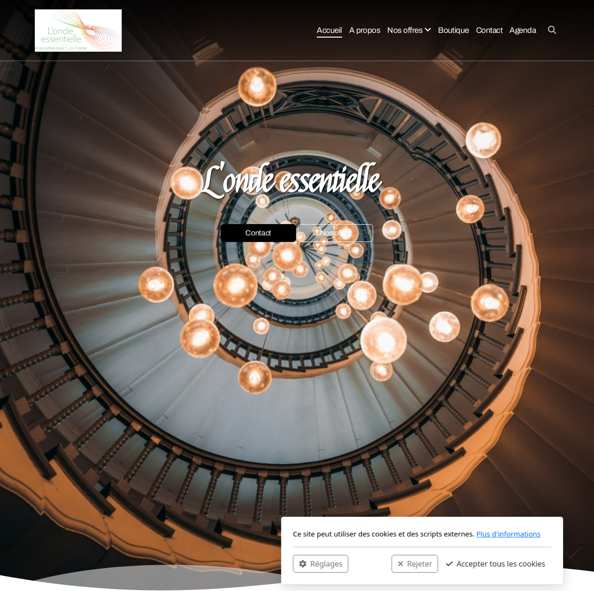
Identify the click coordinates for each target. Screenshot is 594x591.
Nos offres (336, 233)
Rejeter (290, 563)
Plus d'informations (383, 533)
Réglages (195, 563)
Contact (258, 233)
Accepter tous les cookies (370, 563)
